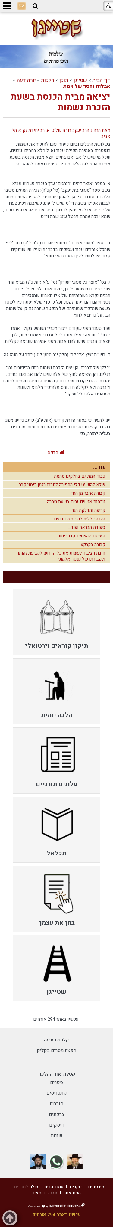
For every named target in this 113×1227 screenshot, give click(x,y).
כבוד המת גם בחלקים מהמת (79, 476)
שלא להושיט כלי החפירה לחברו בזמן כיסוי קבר (62, 484)
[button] (35, 6)
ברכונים (56, 1114)
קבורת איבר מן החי (88, 493)
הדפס (52, 452)
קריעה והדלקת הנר (88, 510)
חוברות (56, 1103)
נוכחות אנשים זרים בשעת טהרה (76, 501)
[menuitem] (56, 622)
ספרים (56, 1082)
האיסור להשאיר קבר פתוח (81, 535)
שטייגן (80, 80)
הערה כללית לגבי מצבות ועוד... (77, 519)
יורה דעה (26, 80)
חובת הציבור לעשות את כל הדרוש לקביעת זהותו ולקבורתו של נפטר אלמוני (61, 556)
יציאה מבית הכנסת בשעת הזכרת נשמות (60, 102)
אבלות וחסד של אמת (86, 86)
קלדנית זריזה (56, 1039)
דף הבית (101, 80)
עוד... (99, 467)
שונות (56, 1135)
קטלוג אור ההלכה (56, 1074)
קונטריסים (56, 1093)
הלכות (47, 80)
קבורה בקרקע (93, 544)
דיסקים (56, 1125)
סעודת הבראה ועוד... (86, 527)
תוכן (63, 80)
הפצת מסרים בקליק (56, 1050)
